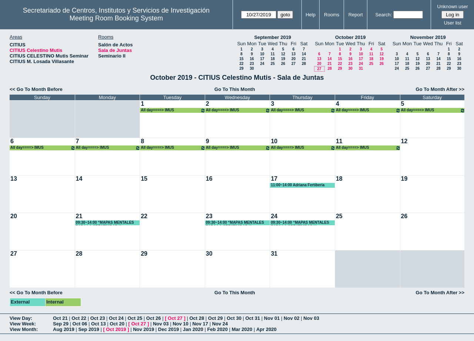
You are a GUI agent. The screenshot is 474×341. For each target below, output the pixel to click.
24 (262, 64)
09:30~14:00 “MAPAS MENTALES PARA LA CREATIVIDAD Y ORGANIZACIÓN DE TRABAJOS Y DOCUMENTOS (106, 222)
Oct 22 (78, 318)
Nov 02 (292, 318)
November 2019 (428, 37)
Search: (383, 14)
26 (283, 64)
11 (273, 54)
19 (283, 59)
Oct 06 (80, 324)
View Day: (21, 318)
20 (293, 59)
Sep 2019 (88, 329)
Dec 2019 (168, 329)
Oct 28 (196, 318)
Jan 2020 (193, 329)
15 (241, 59)
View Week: (23, 324)
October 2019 (350, 37)
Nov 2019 (143, 329)
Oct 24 (116, 318)
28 (304, 64)
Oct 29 (215, 318)
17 (262, 59)
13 (293, 54)
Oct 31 (253, 318)
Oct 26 (153, 318)
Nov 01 (272, 318)
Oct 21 (60, 318)
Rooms (331, 14)
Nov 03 (311, 318)
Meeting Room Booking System (116, 18)
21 (304, 59)
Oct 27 (175, 318)
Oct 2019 (116, 329)
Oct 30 (234, 318)
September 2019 (272, 37)
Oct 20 (117, 324)
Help (311, 14)
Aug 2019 (63, 329)
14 (304, 54)
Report (355, 14)
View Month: (24, 329)
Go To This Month (234, 89)
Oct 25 (134, 318)
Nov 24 (220, 324)
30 (252, 68)
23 (252, 64)
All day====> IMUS (173, 110)
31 (361, 68)
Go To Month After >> (440, 89)
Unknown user (452, 6)
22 (241, 64)
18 (273, 59)
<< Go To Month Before (36, 89)
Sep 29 (61, 324)
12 (283, 54)
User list (452, 23)
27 (293, 64)
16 (252, 59)
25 (273, 64)
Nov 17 (200, 324)
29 (241, 68)
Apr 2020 (266, 329)
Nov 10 (180, 324)
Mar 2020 (242, 329)
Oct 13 (98, 324)
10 (262, 54)
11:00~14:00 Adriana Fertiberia (297, 185)
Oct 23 (97, 318)
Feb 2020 (217, 329)
